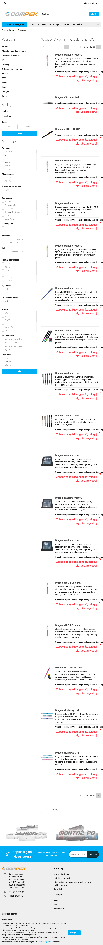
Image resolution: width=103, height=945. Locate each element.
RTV (5, 78)
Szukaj (19, 134)
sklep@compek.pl (16, 892)
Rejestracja (7, 919)
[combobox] (55, 47)
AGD (5, 74)
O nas (31, 24)
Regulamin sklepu (61, 874)
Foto (5, 83)
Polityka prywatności (62, 878)
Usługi (5, 91)
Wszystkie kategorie (14, 24)
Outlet (66, 24)
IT (3, 60)
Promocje (54, 24)
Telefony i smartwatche (13, 69)
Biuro (5, 46)
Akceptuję (74, 933)
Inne (4, 87)
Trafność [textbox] (46, 47)
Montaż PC (78, 24)
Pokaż (19, 371)
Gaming (6, 65)
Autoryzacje (59, 908)
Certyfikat (58, 889)
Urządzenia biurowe (11, 55)
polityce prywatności (46, 942)
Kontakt (42, 24)
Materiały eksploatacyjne (14, 51)
